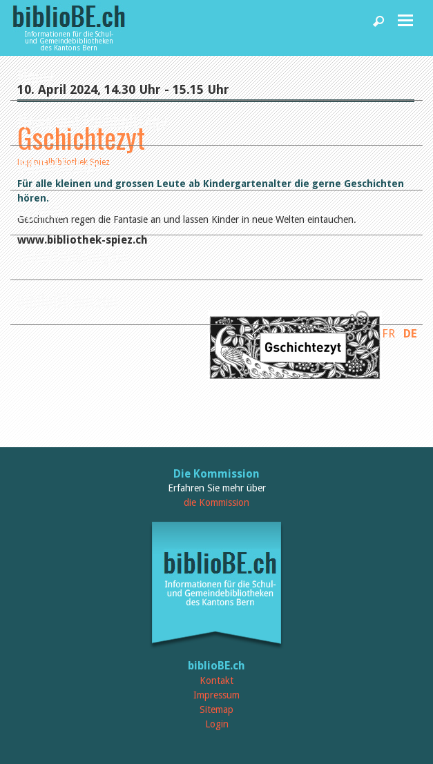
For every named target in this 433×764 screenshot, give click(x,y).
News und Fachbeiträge (93, 120)
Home (36, 75)
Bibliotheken (58, 165)
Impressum (216, 695)
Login (217, 723)
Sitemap (216, 709)
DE (410, 333)
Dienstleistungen (72, 255)
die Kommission (216, 502)
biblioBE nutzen (67, 299)
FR (388, 333)
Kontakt (216, 680)
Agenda (41, 210)
